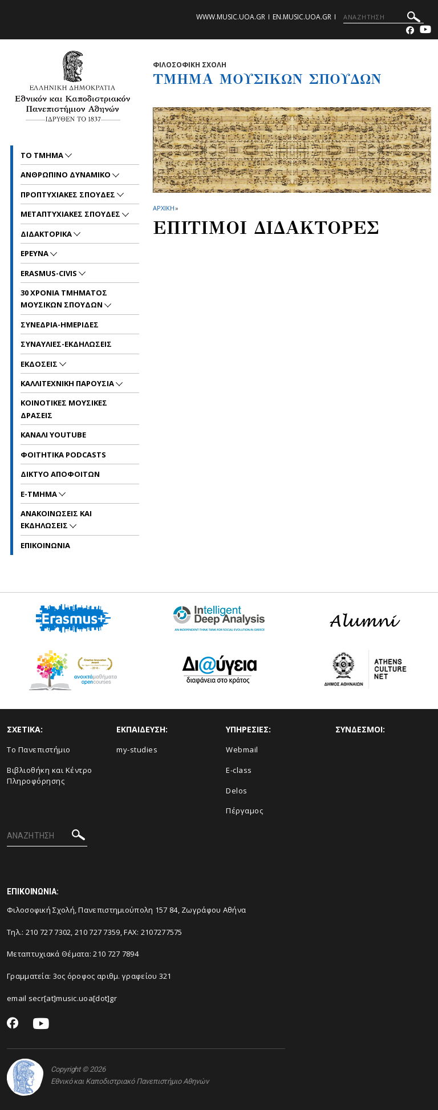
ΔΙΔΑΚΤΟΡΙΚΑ (47, 234)
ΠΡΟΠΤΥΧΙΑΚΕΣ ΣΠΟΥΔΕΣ (69, 194)
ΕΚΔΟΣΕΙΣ (40, 364)
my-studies (136, 749)
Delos (237, 790)
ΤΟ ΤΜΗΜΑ (43, 155)
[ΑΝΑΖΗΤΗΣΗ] (383, 17)
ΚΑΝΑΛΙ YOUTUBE (53, 435)
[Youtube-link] (425, 30)
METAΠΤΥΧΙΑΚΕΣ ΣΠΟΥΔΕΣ (71, 214)
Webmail (242, 749)
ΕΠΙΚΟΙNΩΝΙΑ (45, 545)
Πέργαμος (244, 810)
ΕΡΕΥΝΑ (35, 253)
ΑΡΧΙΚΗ (163, 208)
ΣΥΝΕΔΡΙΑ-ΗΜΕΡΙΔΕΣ (60, 324)
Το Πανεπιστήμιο (39, 749)
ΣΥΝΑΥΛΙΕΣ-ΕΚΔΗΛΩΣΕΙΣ (66, 344)
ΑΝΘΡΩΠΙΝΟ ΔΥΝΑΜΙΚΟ (66, 174)
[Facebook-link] (410, 30)
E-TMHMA (40, 494)
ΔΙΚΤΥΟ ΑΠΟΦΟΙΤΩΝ (60, 474)
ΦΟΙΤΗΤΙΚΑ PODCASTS (63, 454)
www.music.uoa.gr (230, 17)
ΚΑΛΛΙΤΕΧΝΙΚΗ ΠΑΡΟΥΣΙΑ (68, 383)
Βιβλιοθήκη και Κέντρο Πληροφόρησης (49, 775)
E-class (239, 770)
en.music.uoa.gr (302, 17)
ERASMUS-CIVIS (50, 273)
